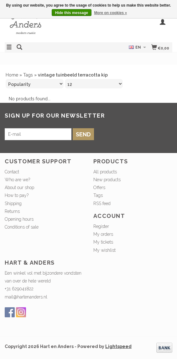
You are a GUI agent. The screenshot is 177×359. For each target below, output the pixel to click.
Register (101, 226)
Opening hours (19, 219)
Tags (28, 74)
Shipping (13, 203)
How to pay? (17, 195)
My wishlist (104, 250)
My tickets (103, 242)
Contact (12, 171)
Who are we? (17, 179)
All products (105, 171)
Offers (99, 187)
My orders (103, 234)
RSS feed (102, 203)
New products (107, 179)
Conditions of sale (22, 227)
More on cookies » (110, 13)
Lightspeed (118, 346)
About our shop (19, 187)
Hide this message (71, 13)
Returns (12, 211)
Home (12, 74)
